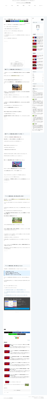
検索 (33, 18)
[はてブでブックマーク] (17, 21)
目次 (16, 61)
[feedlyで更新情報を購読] (16, 338)
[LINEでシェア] (21, 21)
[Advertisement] (23, 11)
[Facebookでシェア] (13, 21)
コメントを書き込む (17, 390)
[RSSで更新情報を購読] (17, 338)
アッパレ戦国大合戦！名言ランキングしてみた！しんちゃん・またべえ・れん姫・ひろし (15, 295)
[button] (26, 21)
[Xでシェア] (8, 21)
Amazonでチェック (17, 308)
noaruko (38, 29)
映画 (4, 329)
